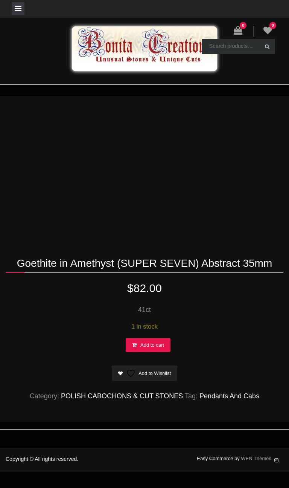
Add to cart (152, 345)
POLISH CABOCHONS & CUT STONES (122, 396)
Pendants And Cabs (229, 396)
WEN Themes (256, 458)
